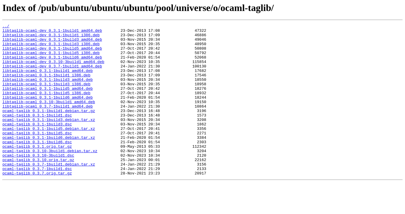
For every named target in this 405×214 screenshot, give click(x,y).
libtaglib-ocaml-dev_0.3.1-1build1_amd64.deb (52, 32)
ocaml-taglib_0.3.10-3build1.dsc (38, 182)
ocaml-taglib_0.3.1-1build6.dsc (37, 166)
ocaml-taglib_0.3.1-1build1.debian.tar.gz (48, 128)
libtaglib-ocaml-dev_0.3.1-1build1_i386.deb (51, 37)
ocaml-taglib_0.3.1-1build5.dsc (37, 155)
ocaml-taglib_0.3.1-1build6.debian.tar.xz (48, 160)
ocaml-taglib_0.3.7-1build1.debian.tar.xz (48, 192)
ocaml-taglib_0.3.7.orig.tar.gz (37, 203)
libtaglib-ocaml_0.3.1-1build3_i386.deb (46, 96)
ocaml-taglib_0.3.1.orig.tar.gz (37, 171)
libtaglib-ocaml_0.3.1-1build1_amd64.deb (47, 80)
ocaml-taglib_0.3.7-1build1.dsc (37, 198)
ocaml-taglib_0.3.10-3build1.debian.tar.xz (49, 176)
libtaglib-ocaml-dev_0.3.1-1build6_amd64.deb (52, 64)
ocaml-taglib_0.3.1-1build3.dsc (37, 144)
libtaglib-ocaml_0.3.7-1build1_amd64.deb (47, 123)
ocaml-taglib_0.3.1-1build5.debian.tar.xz (48, 149)
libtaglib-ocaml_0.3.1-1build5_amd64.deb (47, 101)
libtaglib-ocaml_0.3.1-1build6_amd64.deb (47, 112)
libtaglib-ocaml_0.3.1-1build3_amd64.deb (47, 91)
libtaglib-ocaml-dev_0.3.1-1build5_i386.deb (51, 59)
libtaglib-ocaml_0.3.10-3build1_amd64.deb (48, 117)
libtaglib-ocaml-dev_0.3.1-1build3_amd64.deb (52, 42)
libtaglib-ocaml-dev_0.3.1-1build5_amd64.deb (52, 53)
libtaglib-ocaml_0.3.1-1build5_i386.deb (46, 107)
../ (5, 26)
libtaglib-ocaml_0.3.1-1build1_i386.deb (46, 85)
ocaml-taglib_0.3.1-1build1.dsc (37, 133)
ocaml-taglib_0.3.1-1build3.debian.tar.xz (48, 139)
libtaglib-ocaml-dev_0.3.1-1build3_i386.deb (51, 48)
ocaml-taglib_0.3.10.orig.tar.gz (38, 187)
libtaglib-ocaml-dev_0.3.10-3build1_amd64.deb (53, 69)
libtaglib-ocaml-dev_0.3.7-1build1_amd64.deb (52, 75)
